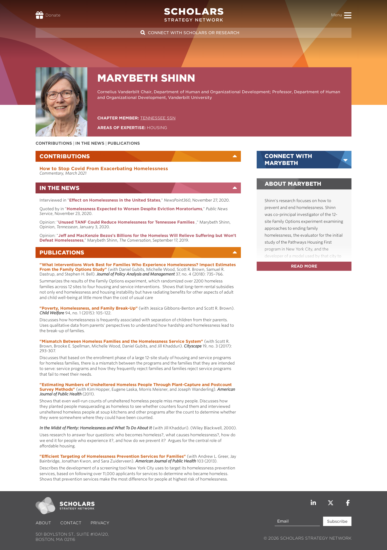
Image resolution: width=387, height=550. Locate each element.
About (44, 523)
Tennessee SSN (157, 118)
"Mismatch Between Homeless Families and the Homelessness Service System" (121, 341)
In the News (89, 143)
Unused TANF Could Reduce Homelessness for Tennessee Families (127, 222)
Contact (70, 523)
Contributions (54, 143)
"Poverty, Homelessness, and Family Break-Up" (88, 308)
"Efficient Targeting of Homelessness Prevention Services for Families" (112, 456)
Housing (157, 127)
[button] (347, 15)
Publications (124, 143)
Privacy (100, 523)
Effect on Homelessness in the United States (114, 200)
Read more (304, 266)
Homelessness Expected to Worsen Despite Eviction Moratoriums (134, 208)
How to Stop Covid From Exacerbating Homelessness (103, 168)
